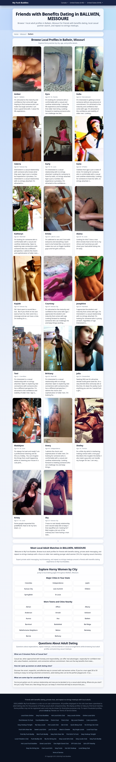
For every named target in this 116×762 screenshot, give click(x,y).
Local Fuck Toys (92, 729)
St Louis (58, 595)
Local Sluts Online (27, 715)
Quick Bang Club (76, 725)
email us (47, 710)
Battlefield (58, 624)
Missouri (23, 34)
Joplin (87, 583)
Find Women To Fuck (26, 720)
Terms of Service (58, 752)
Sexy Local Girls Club (66, 739)
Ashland (88, 613)
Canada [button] (64, 3)
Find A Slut (65, 720)
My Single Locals (78, 729)
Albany (87, 607)
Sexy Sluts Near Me (57, 734)
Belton (58, 630)
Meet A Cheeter (64, 729)
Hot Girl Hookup (70, 748)
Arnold (58, 613)
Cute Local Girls (91, 720)
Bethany (58, 636)
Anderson (28, 613)
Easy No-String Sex (32, 748)
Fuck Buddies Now (42, 720)
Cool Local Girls (47, 748)
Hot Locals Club (53, 725)
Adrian (28, 607)
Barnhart (28, 624)
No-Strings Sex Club (91, 725)
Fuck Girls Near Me (25, 729)
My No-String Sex (50, 739)
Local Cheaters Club (21, 739)
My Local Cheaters (77, 720)
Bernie (28, 636)
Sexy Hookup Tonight (88, 734)
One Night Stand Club (61, 743)
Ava (58, 618)
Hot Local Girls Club (58, 715)
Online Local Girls (89, 715)
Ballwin (87, 618)
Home (16, 34)
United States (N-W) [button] (94, 3)
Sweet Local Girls (40, 729)
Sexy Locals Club (81, 739)
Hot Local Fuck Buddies (29, 743)
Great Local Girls (45, 743)
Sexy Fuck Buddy (95, 739)
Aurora (28, 618)
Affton (58, 607)
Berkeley (87, 630)
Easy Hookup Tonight (25, 725)
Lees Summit (58, 589)
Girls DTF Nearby (89, 743)
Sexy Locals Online (73, 715)
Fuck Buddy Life (36, 739)
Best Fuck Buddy (42, 734)
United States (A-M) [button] (77, 3)
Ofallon (87, 589)
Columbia (28, 583)
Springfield (28, 595)
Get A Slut (64, 725)
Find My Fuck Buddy (27, 734)
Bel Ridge (87, 624)
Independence (58, 583)
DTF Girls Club (76, 743)
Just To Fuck (53, 729)
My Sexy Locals (40, 725)
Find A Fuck (55, 720)
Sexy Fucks (58, 748)
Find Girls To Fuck (72, 734)
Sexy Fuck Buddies (42, 715)
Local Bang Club (84, 748)
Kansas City (28, 589)
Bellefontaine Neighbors (28, 630)
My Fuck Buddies (20, 2)
